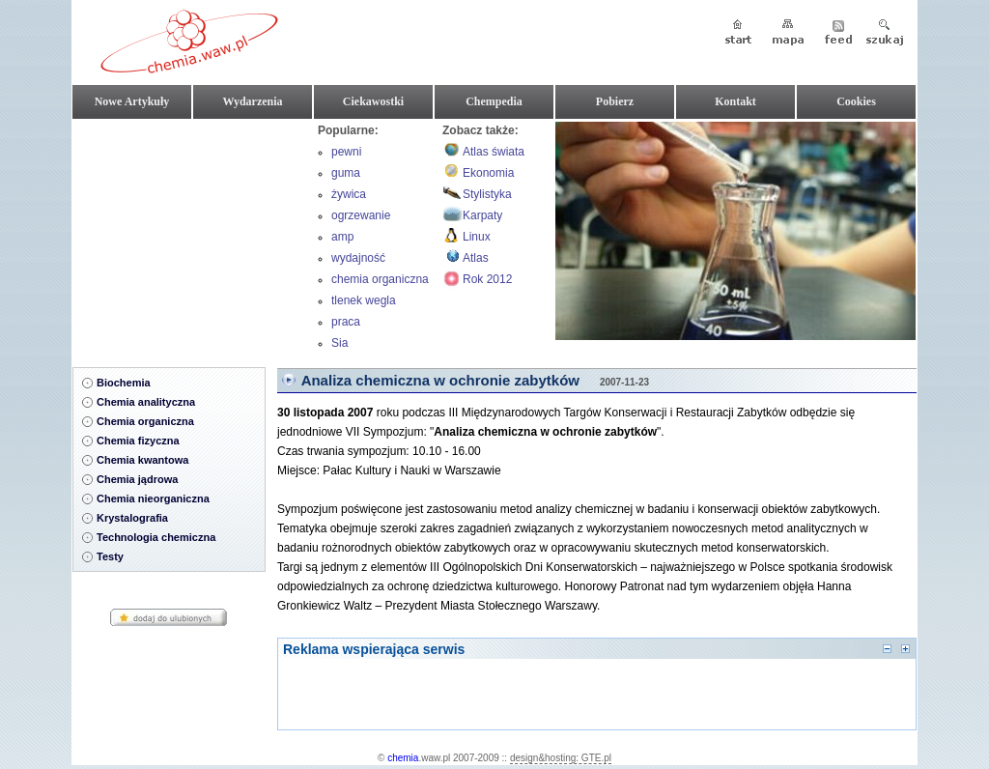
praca (345, 321)
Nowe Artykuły (132, 101)
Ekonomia (488, 173)
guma (345, 173)
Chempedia (494, 101)
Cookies (856, 101)
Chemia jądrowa (137, 479)
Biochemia (124, 382)
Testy (110, 556)
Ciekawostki (373, 101)
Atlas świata (493, 151)
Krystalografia (132, 518)
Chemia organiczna (145, 421)
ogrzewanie (360, 215)
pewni (346, 151)
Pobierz (615, 101)
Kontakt (735, 101)
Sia (339, 343)
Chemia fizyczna (138, 440)
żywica (348, 194)
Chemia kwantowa (142, 460)
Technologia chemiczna (156, 537)
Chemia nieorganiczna (153, 498)
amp (342, 236)
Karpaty (482, 215)
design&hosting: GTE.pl (560, 758)
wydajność (358, 258)
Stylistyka (487, 194)
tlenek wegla (363, 300)
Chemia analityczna (146, 402)
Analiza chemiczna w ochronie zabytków (440, 380)
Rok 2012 (487, 279)
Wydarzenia (252, 101)
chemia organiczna (380, 279)
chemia (402, 758)
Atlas (476, 258)
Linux (477, 236)
